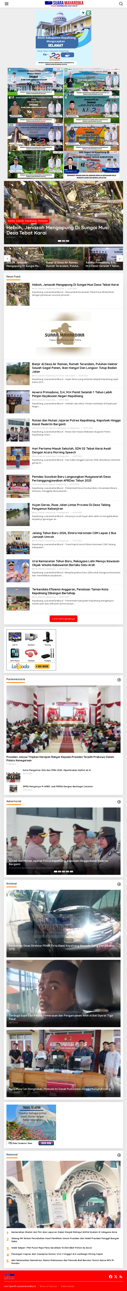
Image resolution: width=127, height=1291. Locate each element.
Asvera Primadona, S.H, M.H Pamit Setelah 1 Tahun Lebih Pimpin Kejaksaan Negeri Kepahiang (102, 264)
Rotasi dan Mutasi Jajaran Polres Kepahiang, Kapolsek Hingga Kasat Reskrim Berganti (71, 422)
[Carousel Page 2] (63, 241)
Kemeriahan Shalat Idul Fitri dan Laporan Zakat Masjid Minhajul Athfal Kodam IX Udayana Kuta (64, 1232)
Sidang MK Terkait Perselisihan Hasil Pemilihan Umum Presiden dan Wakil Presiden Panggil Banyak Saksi (65, 1240)
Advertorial (37, 428)
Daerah (20, 220)
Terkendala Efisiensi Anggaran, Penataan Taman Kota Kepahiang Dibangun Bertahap (70, 591)
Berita (11, 220)
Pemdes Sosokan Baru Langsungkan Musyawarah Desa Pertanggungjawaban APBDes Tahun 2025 (71, 478)
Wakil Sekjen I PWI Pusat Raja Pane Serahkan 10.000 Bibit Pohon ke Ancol (51, 1247)
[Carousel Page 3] (67, 241)
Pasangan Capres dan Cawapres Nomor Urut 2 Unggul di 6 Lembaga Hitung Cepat (57, 1254)
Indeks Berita (67, 1286)
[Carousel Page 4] (67, 871)
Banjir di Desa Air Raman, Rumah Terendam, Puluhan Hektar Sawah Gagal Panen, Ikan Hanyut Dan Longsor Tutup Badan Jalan (63, 264)
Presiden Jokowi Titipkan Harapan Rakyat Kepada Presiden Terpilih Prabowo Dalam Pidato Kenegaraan (60, 758)
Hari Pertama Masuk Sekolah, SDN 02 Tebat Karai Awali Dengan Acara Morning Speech (71, 450)
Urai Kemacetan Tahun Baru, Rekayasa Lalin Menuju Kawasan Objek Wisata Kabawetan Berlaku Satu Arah (76, 563)
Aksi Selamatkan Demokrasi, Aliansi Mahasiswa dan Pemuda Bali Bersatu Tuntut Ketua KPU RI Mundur (62, 1261)
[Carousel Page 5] (71, 871)
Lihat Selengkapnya (63, 618)
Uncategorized (73, 428)
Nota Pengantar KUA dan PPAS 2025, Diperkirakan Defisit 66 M (57, 770)
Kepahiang (30, 220)
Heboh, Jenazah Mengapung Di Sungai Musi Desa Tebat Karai (58, 230)
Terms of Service (48, 1286)
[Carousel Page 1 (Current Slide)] (59, 241)
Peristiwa (42, 220)
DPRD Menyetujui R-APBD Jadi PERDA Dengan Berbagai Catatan (58, 786)
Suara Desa (70, 376)
